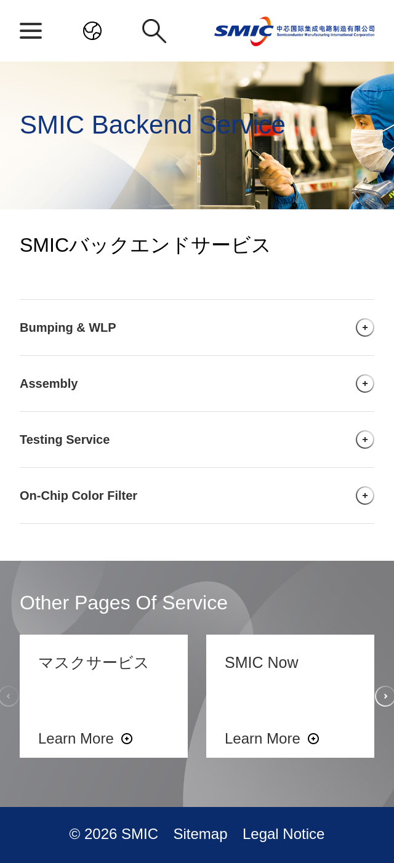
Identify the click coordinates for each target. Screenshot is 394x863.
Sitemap (202, 833)
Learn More (76, 738)
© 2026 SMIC (116, 833)
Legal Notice (283, 833)
